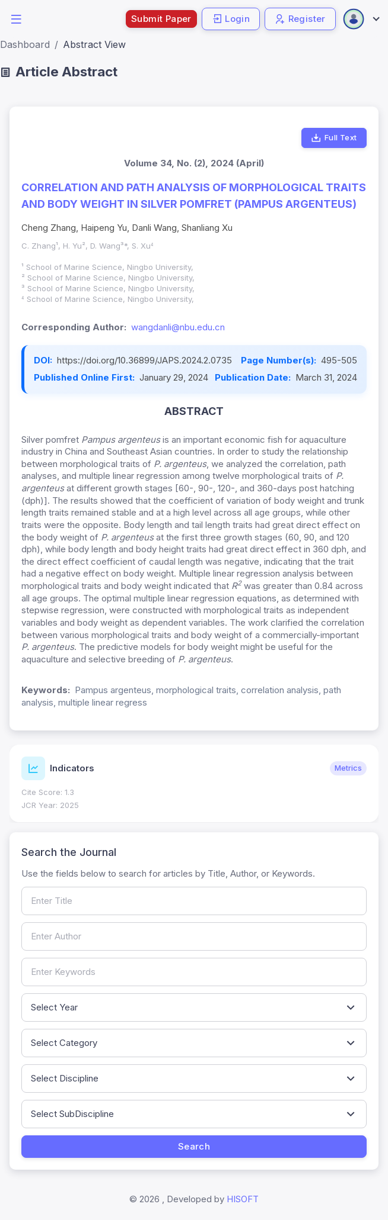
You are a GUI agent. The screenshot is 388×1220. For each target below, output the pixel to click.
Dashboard (25, 44)
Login (231, 18)
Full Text (334, 138)
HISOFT (243, 1199)
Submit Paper (161, 18)
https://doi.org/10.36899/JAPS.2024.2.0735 (144, 360)
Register (300, 18)
